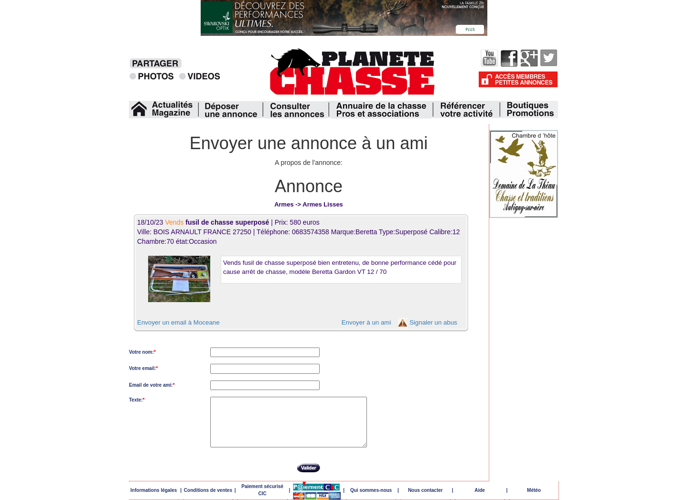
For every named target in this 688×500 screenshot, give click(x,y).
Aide (479, 490)
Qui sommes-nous (371, 490)
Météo (534, 490)
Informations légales (153, 490)
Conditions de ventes (208, 490)
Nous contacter (425, 490)
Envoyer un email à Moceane (178, 322)
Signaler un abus (433, 322)
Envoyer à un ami (366, 322)
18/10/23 (204, 222)
